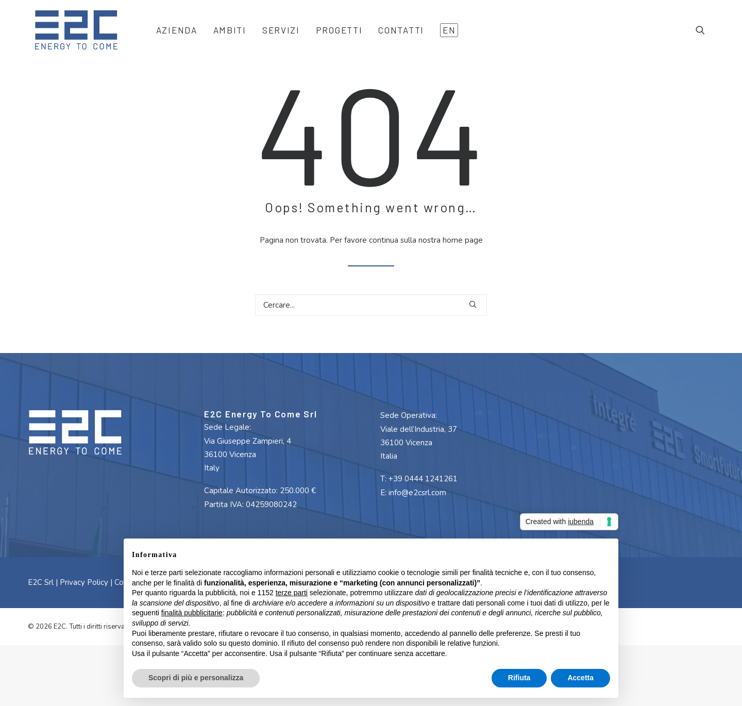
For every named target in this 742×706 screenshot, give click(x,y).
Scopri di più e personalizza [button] (195, 678)
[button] (705, 34)
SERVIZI (274, 34)
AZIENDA (170, 34)
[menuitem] (170, 34)
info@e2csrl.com (417, 516)
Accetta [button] (580, 678)
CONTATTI (395, 34)
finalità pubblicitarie (192, 613)
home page (463, 264)
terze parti (292, 593)
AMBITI (223, 34)
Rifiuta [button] (519, 678)
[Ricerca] (371, 329)
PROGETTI (332, 34)
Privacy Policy (84, 606)
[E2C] (71, 34)
